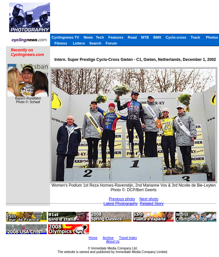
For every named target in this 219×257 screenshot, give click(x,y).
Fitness (60, 43)
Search (95, 43)
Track (195, 37)
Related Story (152, 203)
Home (93, 238)
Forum (111, 43)
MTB (145, 37)
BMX (157, 37)
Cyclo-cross (176, 37)
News (88, 37)
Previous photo (122, 199)
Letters (79, 43)
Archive (108, 238)
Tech (100, 37)
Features (115, 37)
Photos (212, 37)
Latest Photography (120, 203)
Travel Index (128, 238)
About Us (112, 241)
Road (132, 37)
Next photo (148, 199)
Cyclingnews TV (65, 37)
